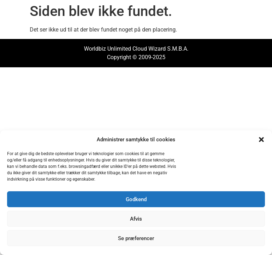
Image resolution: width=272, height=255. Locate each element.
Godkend (136, 199)
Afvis (136, 219)
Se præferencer (136, 238)
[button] (261, 139)
